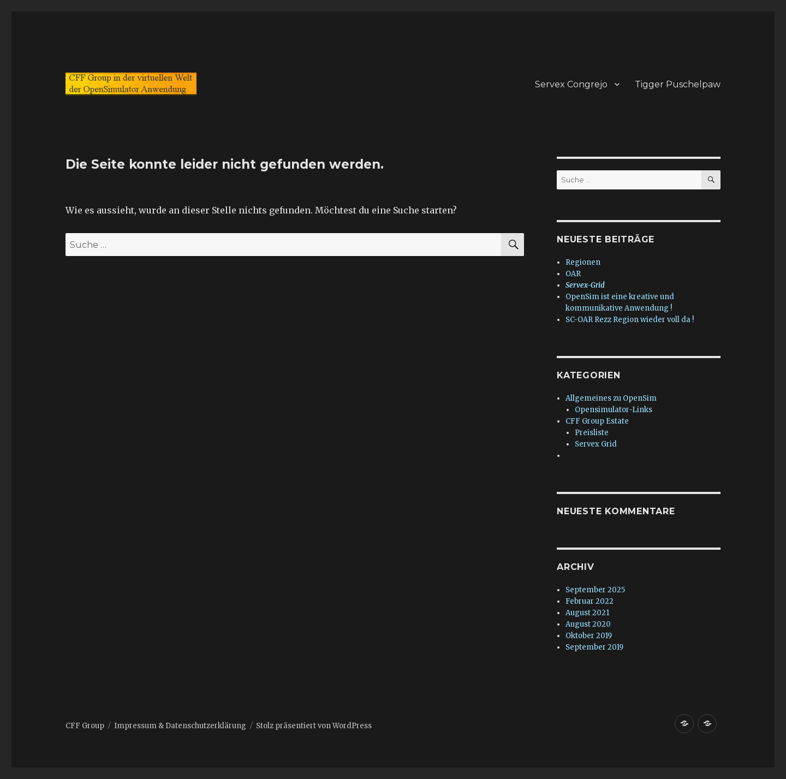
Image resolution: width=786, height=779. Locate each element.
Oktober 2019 (588, 635)
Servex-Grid (585, 285)
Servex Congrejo (571, 84)
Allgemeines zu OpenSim (611, 398)
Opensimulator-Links (613, 409)
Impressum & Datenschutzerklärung (180, 725)
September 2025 (595, 589)
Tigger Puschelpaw (677, 84)
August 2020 (588, 624)
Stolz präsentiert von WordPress (314, 725)
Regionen (582, 262)
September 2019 (594, 647)
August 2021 (587, 612)
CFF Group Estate (597, 421)
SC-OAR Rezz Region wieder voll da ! (629, 319)
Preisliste (592, 432)
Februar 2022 (589, 601)
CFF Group (85, 725)
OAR (573, 273)
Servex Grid (596, 444)
